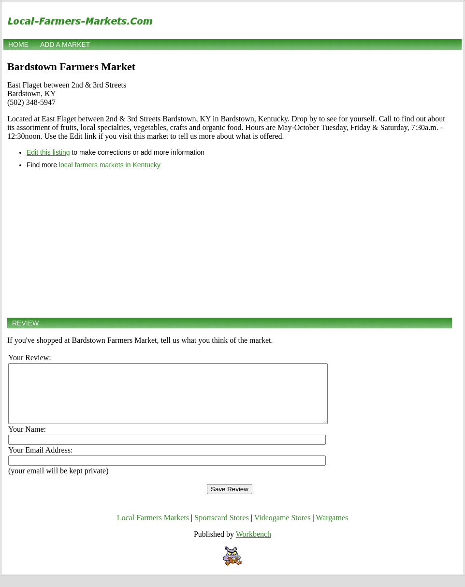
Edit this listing (48, 152)
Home (18, 44)
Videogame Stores (282, 529)
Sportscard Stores (221, 529)
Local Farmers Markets (153, 529)
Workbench (253, 546)
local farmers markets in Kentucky (109, 165)
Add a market (65, 44)
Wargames (332, 529)
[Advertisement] (229, 243)
